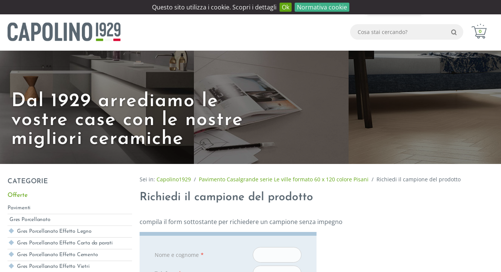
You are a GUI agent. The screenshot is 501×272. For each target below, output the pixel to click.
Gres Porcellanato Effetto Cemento (57, 255)
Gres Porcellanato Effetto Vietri (53, 266)
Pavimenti (19, 208)
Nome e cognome (179, 255)
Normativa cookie (322, 7)
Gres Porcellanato (30, 220)
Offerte (18, 195)
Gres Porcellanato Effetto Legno (54, 231)
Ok (285, 7)
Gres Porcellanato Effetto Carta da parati (65, 243)
